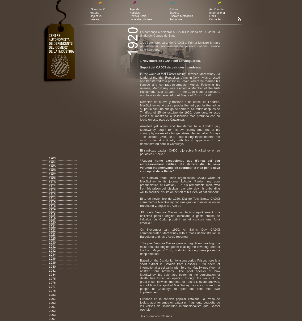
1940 (52, 266)
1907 (52, 174)
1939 (52, 262)
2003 (52, 315)
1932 (52, 250)
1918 (52, 214)
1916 (52, 206)
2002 (52, 311)
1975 (52, 278)
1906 (52, 170)
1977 (52, 286)
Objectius (95, 16)
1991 (52, 298)
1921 (52, 226)
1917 (52, 210)
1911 (52, 186)
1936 (52, 258)
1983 (52, 294)
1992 (52, 302)
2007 (52, 319)
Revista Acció (138, 16)
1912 (52, 190)
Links (212, 16)
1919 (52, 218)
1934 (52, 254)
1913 (52, 194)
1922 (52, 230)
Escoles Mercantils (181, 16)
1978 (52, 290)
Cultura (174, 9)
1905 (52, 166)
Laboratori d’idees (141, 19)
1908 (52, 178)
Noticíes (135, 12)
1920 (52, 222)
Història (94, 12)
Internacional (217, 12)
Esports (174, 12)
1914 (52, 198)
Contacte (215, 19)
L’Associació (97, 9)
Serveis (94, 19)
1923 (52, 234)
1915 (52, 202)
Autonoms (175, 19)
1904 (52, 162)
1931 (52, 246)
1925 (52, 238)
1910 (52, 182)
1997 (52, 306)
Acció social (216, 9)
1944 (52, 274)
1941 (52, 270)
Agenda (134, 9)
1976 (52, 282)
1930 (52, 242)
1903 (52, 158)
